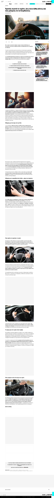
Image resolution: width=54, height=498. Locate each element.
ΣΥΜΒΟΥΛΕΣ (6, 5)
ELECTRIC (32, 3)
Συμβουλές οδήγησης (21, 470)
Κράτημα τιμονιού (15, 470)
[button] (2, 1)
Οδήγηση (26, 470)
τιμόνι (11, 470)
